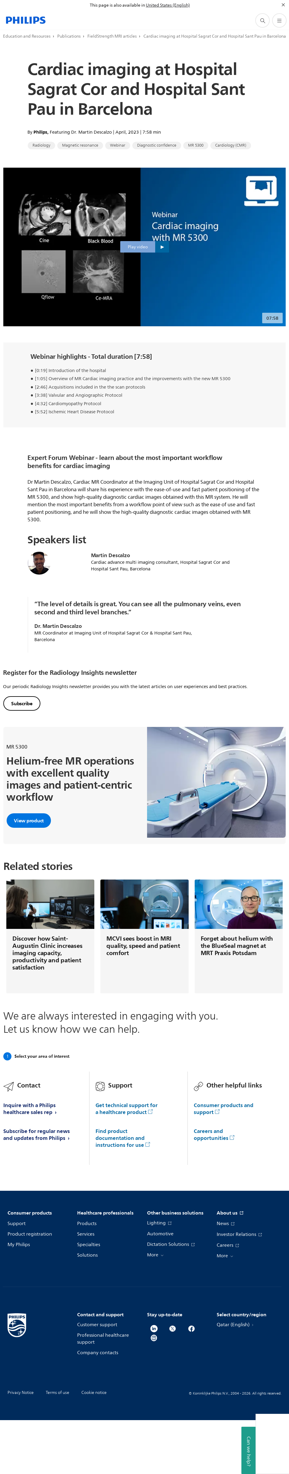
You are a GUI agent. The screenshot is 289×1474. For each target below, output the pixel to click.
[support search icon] (262, 20)
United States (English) (168, 5)
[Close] (283, 4)
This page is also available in (117, 5)
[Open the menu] (279, 20)
